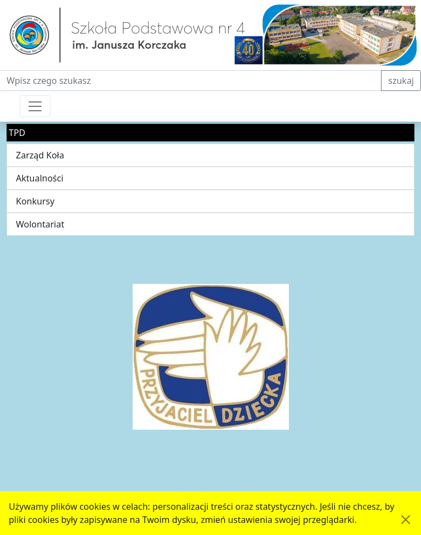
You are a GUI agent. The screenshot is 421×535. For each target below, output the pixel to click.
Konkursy (35, 201)
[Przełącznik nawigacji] (35, 106)
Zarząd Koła (40, 155)
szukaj (401, 81)
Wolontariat (40, 224)
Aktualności (40, 178)
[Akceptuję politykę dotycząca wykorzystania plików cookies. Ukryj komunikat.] (405, 519)
